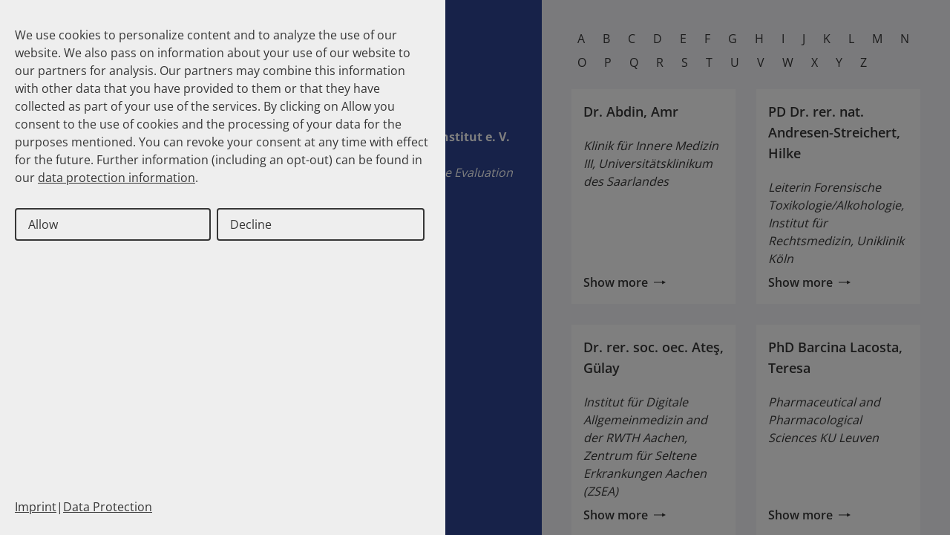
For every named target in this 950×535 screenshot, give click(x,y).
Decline (251, 224)
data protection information (116, 177)
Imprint (35, 507)
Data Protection (107, 507)
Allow (43, 224)
